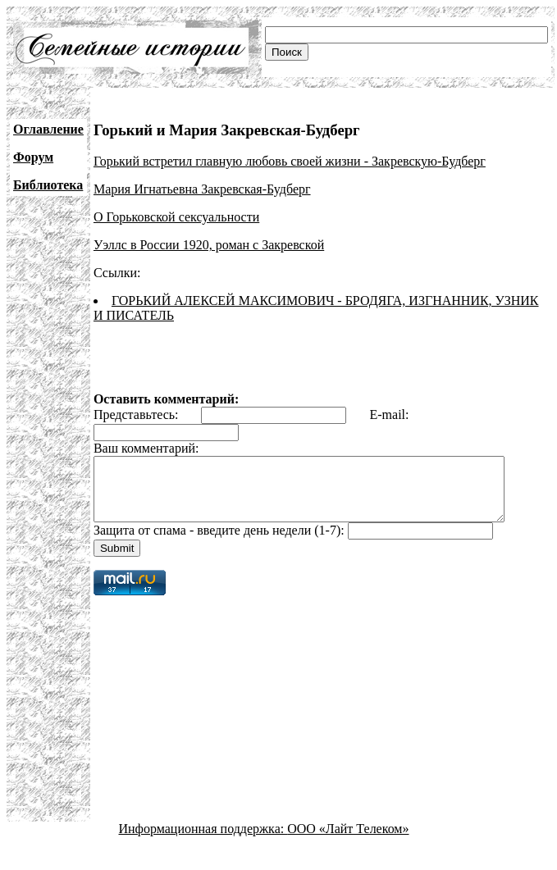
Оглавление (48, 129)
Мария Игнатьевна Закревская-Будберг (202, 189)
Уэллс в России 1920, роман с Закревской (209, 245)
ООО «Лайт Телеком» (348, 841)
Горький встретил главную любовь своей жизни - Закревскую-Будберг (290, 161)
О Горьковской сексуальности (176, 217)
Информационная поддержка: (203, 841)
